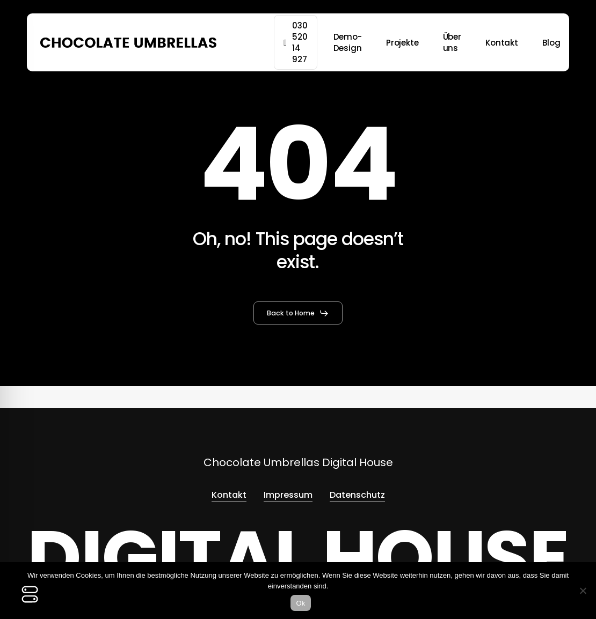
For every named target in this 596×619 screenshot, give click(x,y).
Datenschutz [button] (357, 495)
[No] (582, 590)
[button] (298, 313)
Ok (300, 603)
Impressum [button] (288, 495)
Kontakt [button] (229, 495)
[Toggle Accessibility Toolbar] (30, 594)
